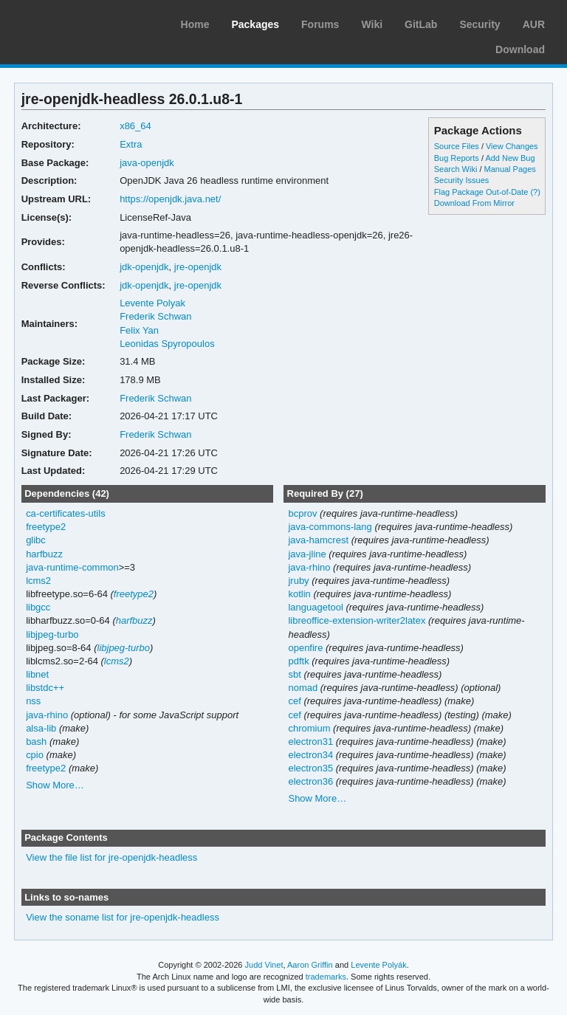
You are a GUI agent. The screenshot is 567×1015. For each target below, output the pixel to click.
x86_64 (135, 125)
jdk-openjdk (144, 266)
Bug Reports (456, 158)
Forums (320, 24)
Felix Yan (139, 330)
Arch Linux (81, 22)
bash (36, 741)
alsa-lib (41, 728)
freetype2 (46, 526)
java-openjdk (147, 162)
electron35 (310, 768)
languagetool (315, 607)
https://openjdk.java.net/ (170, 198)
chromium (309, 728)
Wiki (371, 24)
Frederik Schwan (155, 316)
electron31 (310, 741)
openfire (305, 647)
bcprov (302, 513)
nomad (302, 687)
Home (195, 24)
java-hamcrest (318, 540)
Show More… (55, 785)
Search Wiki (456, 169)
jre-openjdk (197, 266)
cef (294, 700)
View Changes (512, 146)
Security (479, 24)
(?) (535, 191)
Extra (131, 144)
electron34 (310, 754)
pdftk (298, 661)
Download (520, 49)
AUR (534, 24)
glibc (36, 540)
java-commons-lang (329, 526)
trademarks (326, 976)
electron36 (310, 781)
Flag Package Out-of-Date (481, 191)
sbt (294, 674)
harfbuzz (44, 554)
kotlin (299, 593)
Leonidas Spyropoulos (167, 343)
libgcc (38, 607)
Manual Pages (510, 169)
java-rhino (47, 714)
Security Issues (461, 180)
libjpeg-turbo (52, 634)
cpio (35, 754)
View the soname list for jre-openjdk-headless (122, 917)
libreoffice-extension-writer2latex (356, 620)
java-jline (307, 554)
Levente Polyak (152, 303)
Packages (255, 24)
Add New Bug (510, 158)
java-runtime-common (72, 567)
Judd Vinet (264, 964)
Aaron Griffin (310, 964)
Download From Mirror (474, 203)
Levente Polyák (378, 964)
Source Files (456, 146)
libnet (37, 674)
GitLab (421, 24)
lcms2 (38, 580)
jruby (298, 580)
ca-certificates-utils (66, 513)
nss (33, 700)
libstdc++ (45, 687)
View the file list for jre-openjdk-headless (111, 857)
